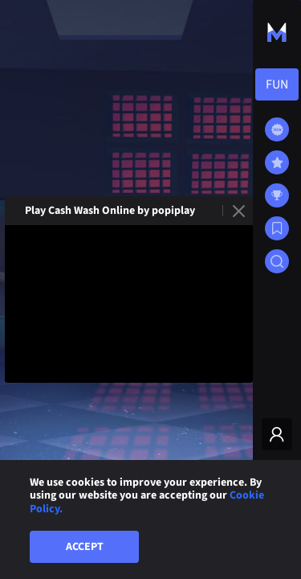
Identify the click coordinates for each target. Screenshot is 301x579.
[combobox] (277, 84)
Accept (85, 547)
